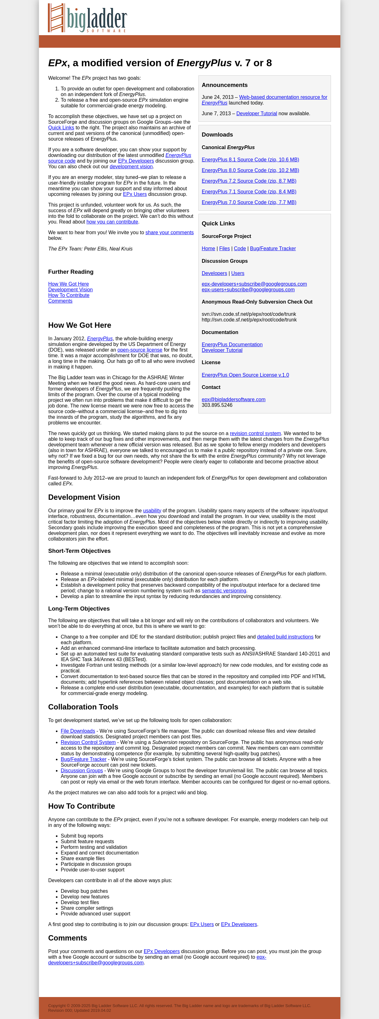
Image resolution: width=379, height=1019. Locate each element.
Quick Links (61, 127)
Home (208, 248)
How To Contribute (68, 295)
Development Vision (70, 289)
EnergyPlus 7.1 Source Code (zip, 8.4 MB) (249, 191)
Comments (60, 301)
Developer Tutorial (256, 113)
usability (152, 510)
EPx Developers (136, 161)
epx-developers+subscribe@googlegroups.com (254, 284)
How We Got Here (68, 284)
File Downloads (78, 731)
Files (224, 248)
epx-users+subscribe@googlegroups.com (248, 289)
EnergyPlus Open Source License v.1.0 (245, 375)
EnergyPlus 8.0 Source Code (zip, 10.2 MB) (250, 170)
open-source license (139, 350)
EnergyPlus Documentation (232, 344)
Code (240, 248)
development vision (131, 166)
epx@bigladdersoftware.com (234, 399)
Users (237, 273)
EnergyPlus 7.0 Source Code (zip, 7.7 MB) (249, 202)
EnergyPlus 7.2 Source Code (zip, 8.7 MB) (249, 181)
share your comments (169, 232)
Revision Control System (88, 742)
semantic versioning (224, 590)
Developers (214, 273)
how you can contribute (112, 221)
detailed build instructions (285, 636)
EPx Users (135, 194)
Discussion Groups (82, 770)
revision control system (255, 433)
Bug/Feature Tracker (273, 248)
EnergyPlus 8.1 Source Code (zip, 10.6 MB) (250, 159)
